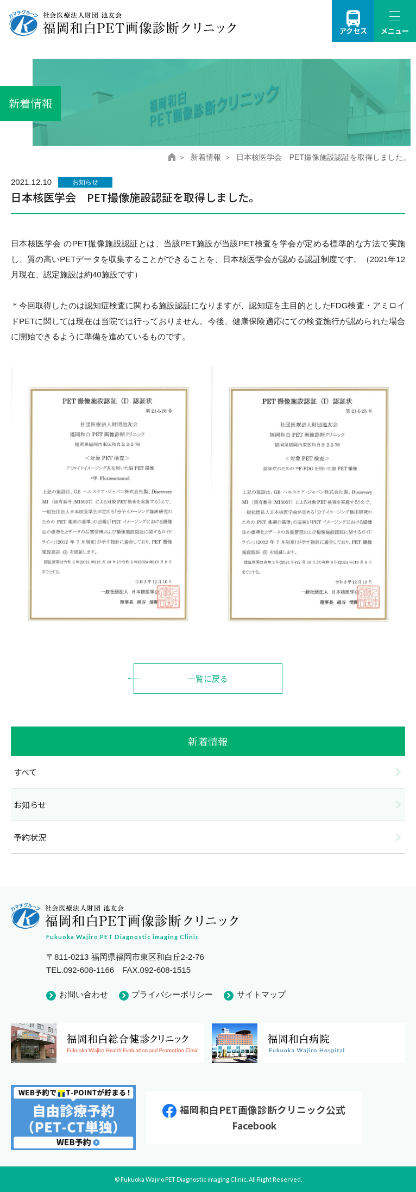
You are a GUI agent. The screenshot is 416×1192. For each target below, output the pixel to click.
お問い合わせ (83, 994)
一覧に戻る (208, 678)
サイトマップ (261, 994)
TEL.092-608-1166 (80, 969)
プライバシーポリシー (172, 994)
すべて (25, 772)
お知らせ (30, 804)
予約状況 (30, 837)
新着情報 (206, 157)
